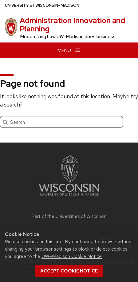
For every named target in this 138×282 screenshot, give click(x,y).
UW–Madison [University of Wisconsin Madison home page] (42, 5)
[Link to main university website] (69, 197)
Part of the (69, 216)
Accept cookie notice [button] (69, 271)
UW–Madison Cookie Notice (71, 256)
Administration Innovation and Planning (72, 24)
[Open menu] (69, 50)
